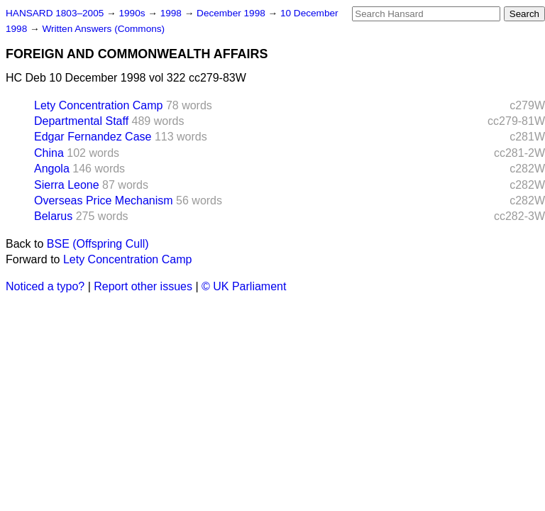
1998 (172, 13)
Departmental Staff (81, 121)
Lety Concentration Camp (98, 105)
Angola (52, 169)
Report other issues (143, 286)
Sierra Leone (66, 185)
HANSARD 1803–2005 (55, 13)
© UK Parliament (244, 286)
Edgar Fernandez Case (92, 137)
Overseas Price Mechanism (103, 200)
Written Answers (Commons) (103, 28)
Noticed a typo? (45, 286)
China (49, 153)
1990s (133, 13)
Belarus (53, 216)
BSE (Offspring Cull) (98, 244)
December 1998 (232, 13)
